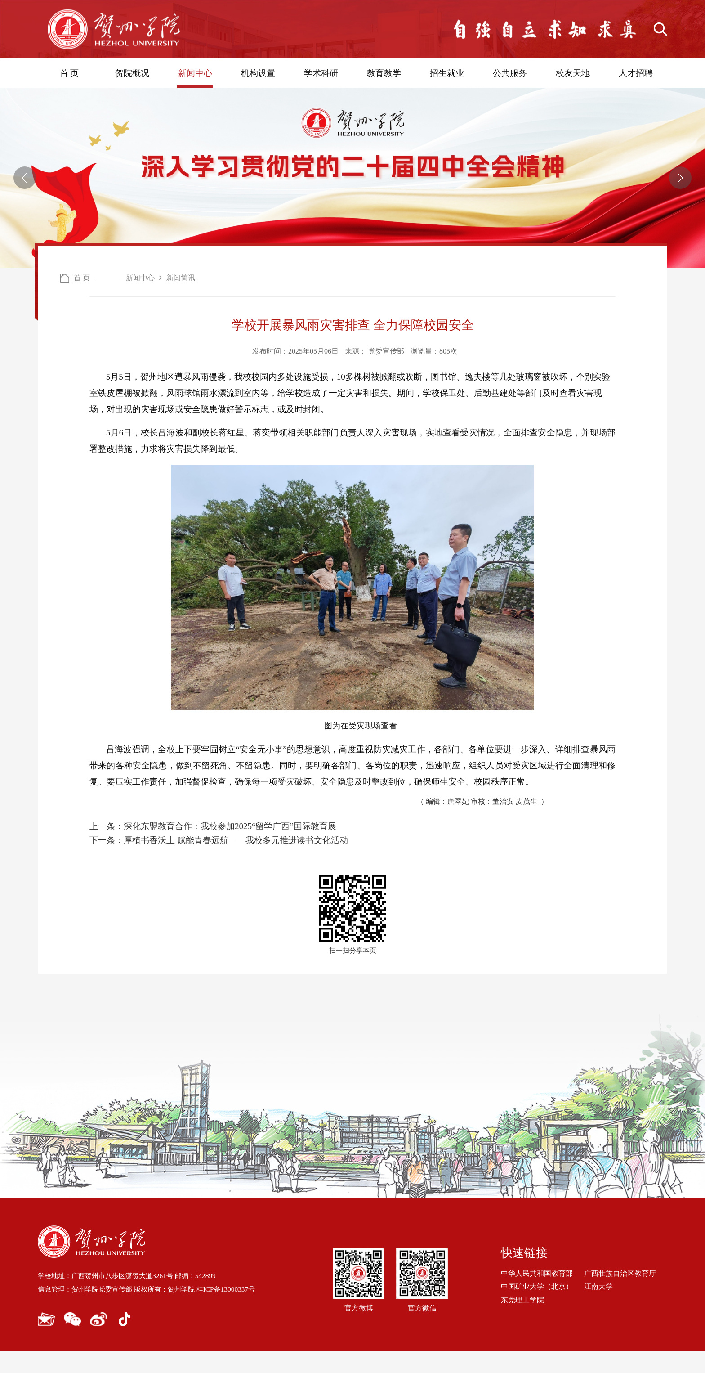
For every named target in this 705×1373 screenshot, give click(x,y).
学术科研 (321, 73)
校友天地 (573, 73)
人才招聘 (636, 73)
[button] (24, 200)
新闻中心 (195, 73)
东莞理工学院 (522, 1321)
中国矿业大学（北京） (537, 1308)
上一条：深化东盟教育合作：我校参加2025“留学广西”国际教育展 (212, 848)
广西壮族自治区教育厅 (620, 1295)
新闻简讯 (180, 323)
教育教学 (384, 73)
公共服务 (510, 73)
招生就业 (447, 73)
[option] (352, 200)
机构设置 (258, 73)
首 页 (69, 73)
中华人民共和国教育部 (537, 1295)
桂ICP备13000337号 (237, 1311)
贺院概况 (132, 73)
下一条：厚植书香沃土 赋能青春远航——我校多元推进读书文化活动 (218, 861)
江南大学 (598, 1308)
